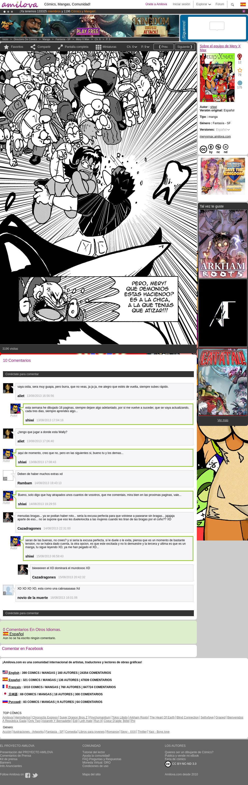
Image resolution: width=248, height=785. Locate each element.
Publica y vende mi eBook (182, 755)
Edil (75, 721)
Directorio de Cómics (25, 39)
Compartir (44, 47)
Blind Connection (187, 717)
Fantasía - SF (63, 39)
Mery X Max (82, 39)
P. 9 (108, 39)
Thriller (142, 731)
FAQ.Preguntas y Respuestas (101, 759)
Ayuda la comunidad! (96, 755)
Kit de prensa (8, 759)
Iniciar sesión (181, 4)
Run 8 (98, 721)
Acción (6, 731)
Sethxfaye (207, 717)
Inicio (5, 39)
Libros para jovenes (92, 731)
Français (11, 687)
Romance (112, 731)
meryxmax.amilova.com (215, 136)
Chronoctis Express (45, 717)
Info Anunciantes (11, 766)
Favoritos (17, 47)
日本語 (9, 694)
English (10, 673)
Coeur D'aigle (113, 721)
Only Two (34, 721)
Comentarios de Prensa (15, 755)
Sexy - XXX (128, 731)
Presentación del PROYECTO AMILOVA (26, 752)
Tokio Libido (119, 717)
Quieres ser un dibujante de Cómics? (189, 752)
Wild (126, 721)
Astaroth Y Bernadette (56, 721)
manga (46, 39)
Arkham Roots (138, 717)
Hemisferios (22, 717)
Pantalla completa (76, 47)
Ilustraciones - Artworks (28, 731)
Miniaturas (109, 47)
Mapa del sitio (91, 774)
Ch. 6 (98, 39)
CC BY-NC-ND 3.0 (181, 764)
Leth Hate (85, 721)
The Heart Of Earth (162, 717)
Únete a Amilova (156, 4)
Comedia (71, 731)
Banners (5, 762)
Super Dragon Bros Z (73, 717)
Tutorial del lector (93, 752)
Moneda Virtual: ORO (96, 762)
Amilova (7, 717)
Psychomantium (99, 717)
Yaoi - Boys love (159, 731)
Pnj (133, 721)
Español (13, 634)
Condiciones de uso (95, 766)
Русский (11, 702)
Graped (220, 717)
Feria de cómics (175, 759)
